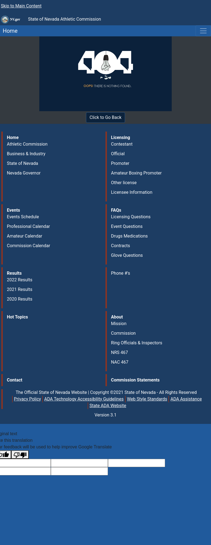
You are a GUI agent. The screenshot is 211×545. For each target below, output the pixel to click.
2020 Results (19, 299)
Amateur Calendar (24, 236)
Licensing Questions (131, 216)
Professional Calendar (28, 226)
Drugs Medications (129, 236)
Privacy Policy (27, 399)
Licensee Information (131, 192)
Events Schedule (23, 216)
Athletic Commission (27, 144)
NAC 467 (119, 362)
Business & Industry (26, 153)
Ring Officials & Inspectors (136, 342)
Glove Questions (127, 255)
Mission (118, 323)
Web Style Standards (147, 399)
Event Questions (127, 226)
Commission (123, 333)
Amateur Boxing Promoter (136, 173)
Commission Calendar (28, 245)
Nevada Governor (24, 173)
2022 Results (19, 279)
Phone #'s (120, 273)
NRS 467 (119, 352)
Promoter (120, 163)
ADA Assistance (186, 399)
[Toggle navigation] (203, 30)
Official (118, 153)
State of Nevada (22, 163)
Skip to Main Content (21, 6)
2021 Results (19, 289)
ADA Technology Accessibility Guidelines (84, 399)
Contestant (121, 144)
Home (9, 31)
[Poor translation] (20, 454)
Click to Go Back (105, 117)
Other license (124, 182)
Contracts (120, 245)
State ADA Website (108, 405)
